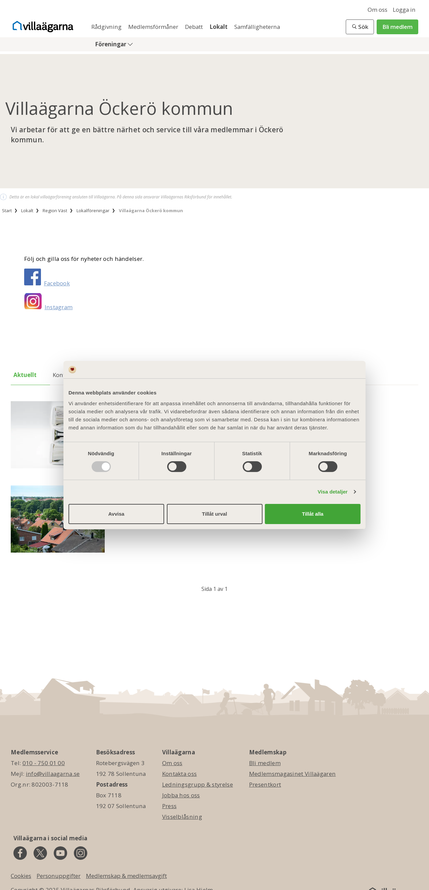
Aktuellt (25, 375)
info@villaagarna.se (53, 774)
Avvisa (116, 514)
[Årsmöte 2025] (58, 435)
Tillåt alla (313, 514)
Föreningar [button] (111, 44)
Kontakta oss (179, 774)
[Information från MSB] (58, 519)
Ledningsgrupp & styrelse (197, 784)
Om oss (377, 9)
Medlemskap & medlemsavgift (126, 876)
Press (169, 806)
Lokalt (219, 27)
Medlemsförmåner (154, 27)
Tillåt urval (214, 514)
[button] (360, 26)
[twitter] (40, 853)
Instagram (59, 307)
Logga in (404, 9)
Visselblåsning (182, 817)
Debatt (194, 27)
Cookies (21, 876)
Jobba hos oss (181, 795)
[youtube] (60, 853)
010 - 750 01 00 (43, 763)
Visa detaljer (332, 492)
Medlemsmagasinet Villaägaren (292, 774)
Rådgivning (107, 27)
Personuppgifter (59, 876)
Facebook (57, 283)
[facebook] (20, 853)
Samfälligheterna (257, 27)
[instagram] (80, 853)
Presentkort (265, 784)
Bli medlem (397, 27)
